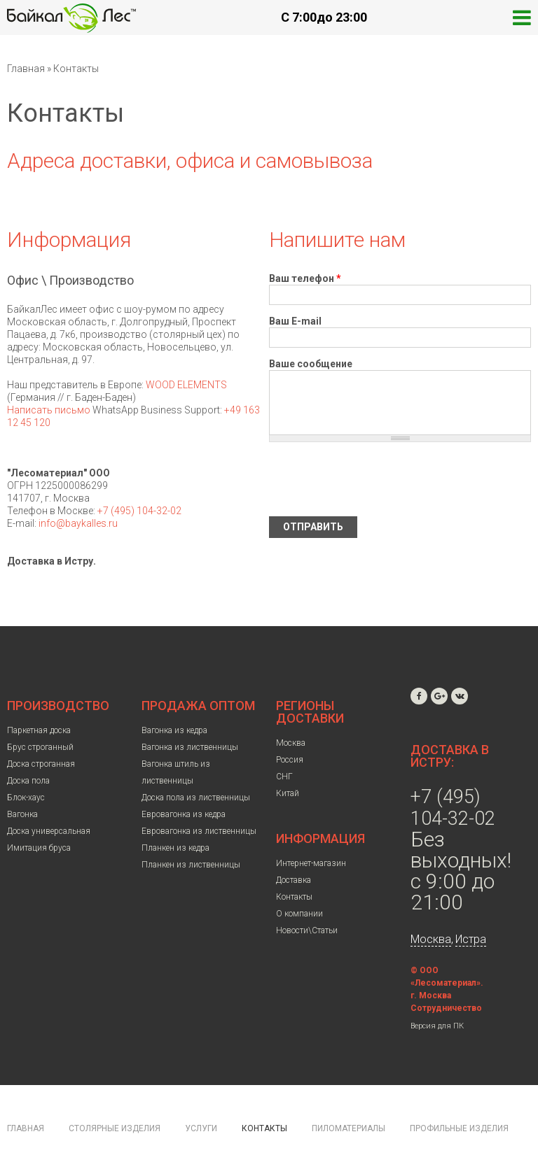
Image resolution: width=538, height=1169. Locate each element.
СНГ (284, 776)
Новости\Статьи (307, 930)
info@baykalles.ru (78, 523)
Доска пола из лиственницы (196, 797)
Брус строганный (40, 747)
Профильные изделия (459, 1128)
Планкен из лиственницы (191, 865)
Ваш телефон (305, 278)
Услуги (201, 1128)
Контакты (294, 897)
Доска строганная (41, 764)
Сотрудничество (446, 1008)
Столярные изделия (114, 1128)
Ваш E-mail (295, 321)
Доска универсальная (48, 831)
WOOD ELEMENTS (186, 384)
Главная (26, 68)
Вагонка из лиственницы (190, 747)
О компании (299, 914)
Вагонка (22, 814)
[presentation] (375, 479)
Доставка (293, 880)
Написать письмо (48, 410)
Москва (290, 743)
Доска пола (28, 781)
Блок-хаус (26, 797)
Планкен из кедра (175, 848)
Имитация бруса (39, 848)
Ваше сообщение (310, 363)
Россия (289, 760)
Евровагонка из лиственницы (199, 831)
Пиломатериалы (348, 1128)
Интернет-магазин (311, 863)
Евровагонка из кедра (184, 814)
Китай (287, 793)
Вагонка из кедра (174, 730)
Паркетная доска (39, 730)
